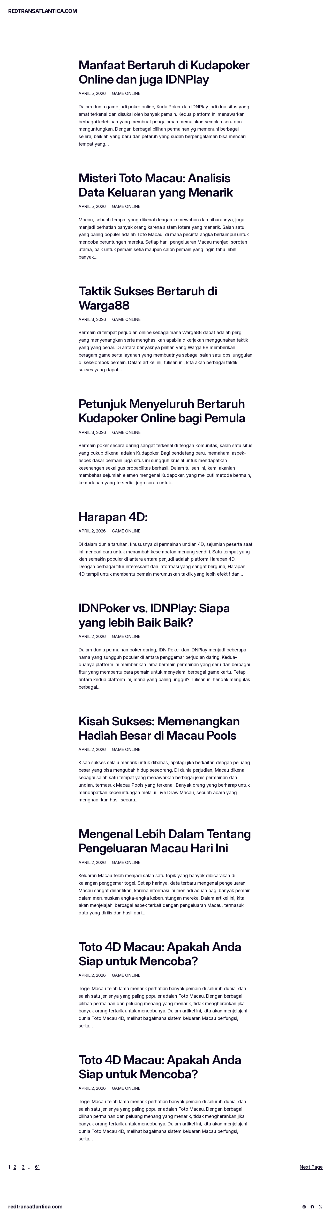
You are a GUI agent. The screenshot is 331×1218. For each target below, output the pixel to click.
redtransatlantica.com (42, 11)
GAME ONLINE (126, 93)
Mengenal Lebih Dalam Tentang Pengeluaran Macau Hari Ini (165, 840)
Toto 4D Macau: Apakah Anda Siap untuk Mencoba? (160, 953)
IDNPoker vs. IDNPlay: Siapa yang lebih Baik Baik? (154, 615)
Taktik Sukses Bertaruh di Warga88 (148, 298)
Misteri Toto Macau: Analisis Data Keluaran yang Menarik (156, 185)
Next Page (311, 1167)
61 (37, 1167)
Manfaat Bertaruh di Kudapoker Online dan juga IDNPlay (164, 72)
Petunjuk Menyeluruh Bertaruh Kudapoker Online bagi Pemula (162, 410)
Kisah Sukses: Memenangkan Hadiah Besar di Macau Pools (159, 728)
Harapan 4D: (113, 516)
